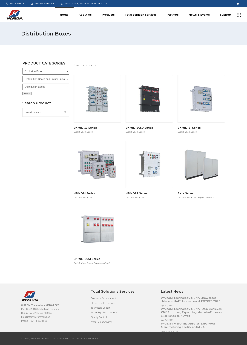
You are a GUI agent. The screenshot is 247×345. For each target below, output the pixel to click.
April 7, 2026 (167, 305)
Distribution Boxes (83, 132)
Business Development (103, 298)
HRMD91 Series (84, 193)
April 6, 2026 (167, 320)
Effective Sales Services (103, 302)
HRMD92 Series (137, 193)
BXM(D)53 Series (85, 127)
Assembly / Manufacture (104, 312)
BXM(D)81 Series (189, 127)
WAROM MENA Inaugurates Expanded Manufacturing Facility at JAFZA (188, 325)
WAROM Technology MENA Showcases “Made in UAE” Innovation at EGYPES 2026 (190, 299)
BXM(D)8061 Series (87, 258)
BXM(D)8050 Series (139, 127)
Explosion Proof (206, 197)
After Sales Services (101, 321)
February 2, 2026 (169, 331)
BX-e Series (186, 193)
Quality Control (99, 317)
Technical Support (100, 307)
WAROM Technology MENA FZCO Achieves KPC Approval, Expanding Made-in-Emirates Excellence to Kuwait (191, 312)
